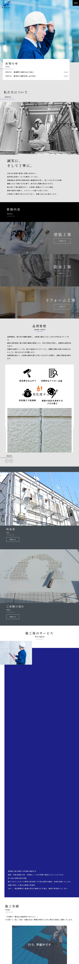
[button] (6, 461)
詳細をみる (13, 539)
